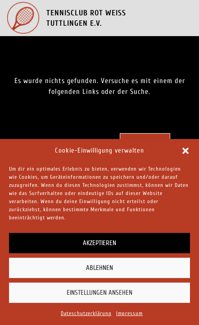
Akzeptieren (99, 243)
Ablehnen (99, 268)
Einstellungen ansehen (99, 293)
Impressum (129, 313)
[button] (185, 150)
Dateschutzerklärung (86, 313)
